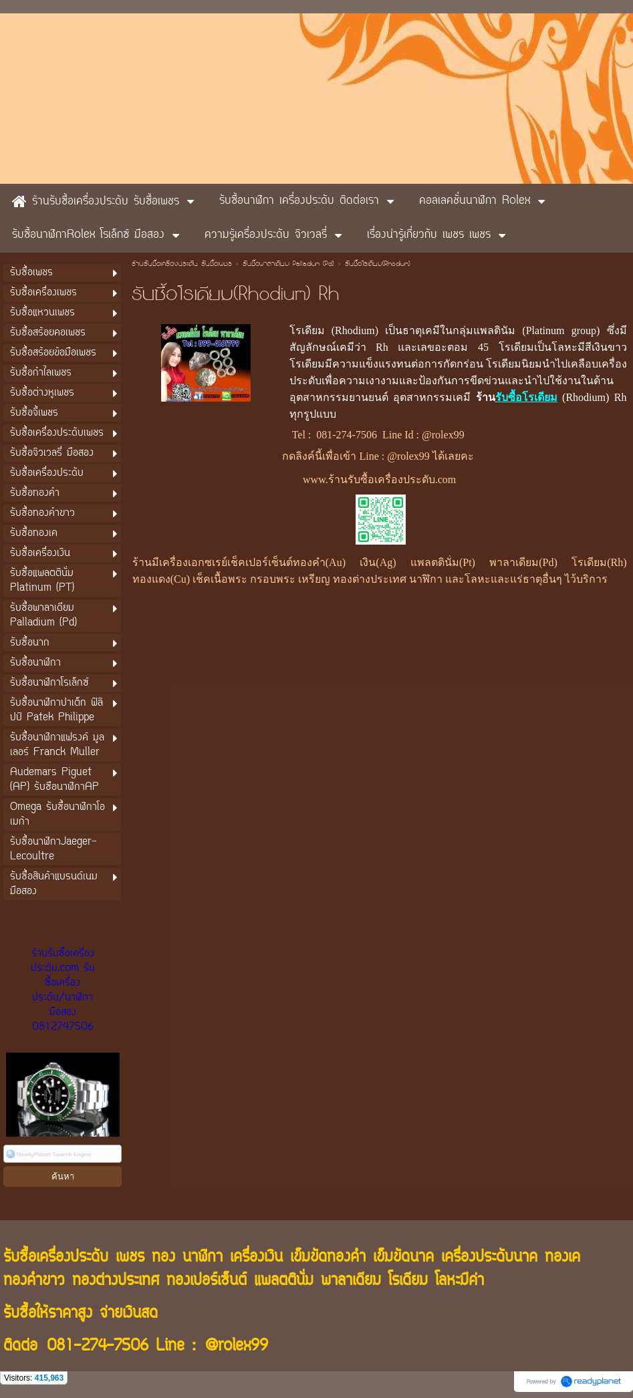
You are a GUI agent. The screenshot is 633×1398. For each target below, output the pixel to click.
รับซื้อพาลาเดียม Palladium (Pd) (288, 264)
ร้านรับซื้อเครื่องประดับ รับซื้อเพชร (182, 264)
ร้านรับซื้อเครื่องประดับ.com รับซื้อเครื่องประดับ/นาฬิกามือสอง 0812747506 (63, 990)
